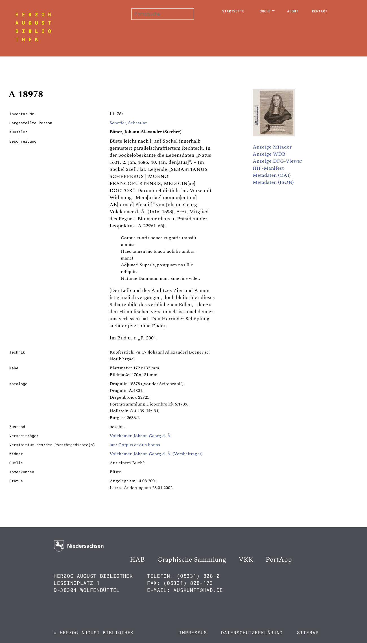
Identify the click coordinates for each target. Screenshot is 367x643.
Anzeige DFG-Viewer (277, 161)
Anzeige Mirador (272, 147)
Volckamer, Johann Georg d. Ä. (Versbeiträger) (156, 453)
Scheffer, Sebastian (129, 122)
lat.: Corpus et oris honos (135, 444)
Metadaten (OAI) (272, 175)
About (292, 11)
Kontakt (319, 11)
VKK (246, 560)
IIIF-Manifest (268, 168)
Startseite (233, 11)
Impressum (193, 632)
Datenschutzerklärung (252, 632)
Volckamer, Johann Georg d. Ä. (141, 435)
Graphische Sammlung (191, 560)
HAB (137, 560)
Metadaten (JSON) (273, 182)
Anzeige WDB (269, 154)
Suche (265, 11)
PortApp (279, 560)
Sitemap (307, 632)
